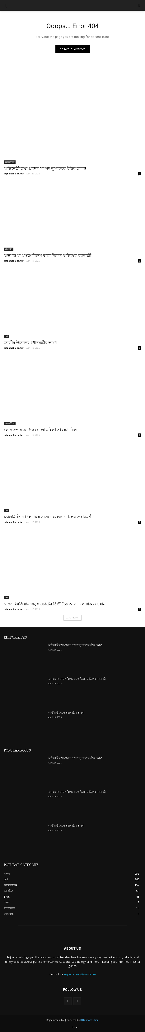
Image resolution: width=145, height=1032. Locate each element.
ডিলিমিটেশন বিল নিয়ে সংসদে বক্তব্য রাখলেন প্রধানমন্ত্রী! (49, 517)
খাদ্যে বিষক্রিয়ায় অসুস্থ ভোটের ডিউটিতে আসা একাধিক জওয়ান (54, 604)
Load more (72, 617)
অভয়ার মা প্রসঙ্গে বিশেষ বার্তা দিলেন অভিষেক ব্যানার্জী (47, 255)
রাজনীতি (8, 249)
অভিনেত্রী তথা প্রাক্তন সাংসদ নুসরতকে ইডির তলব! (45, 168)
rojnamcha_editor (14, 173)
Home (74, 1027)
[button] (139, 5)
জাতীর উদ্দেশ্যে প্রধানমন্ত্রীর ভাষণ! (31, 342)
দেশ (6, 336)
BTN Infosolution (89, 1020)
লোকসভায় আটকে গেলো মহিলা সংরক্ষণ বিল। (41, 430)
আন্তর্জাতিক (9, 162)
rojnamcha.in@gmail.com (80, 974)
